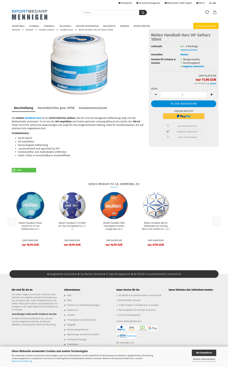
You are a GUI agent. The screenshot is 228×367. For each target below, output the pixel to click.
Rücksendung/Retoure (78, 329)
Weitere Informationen (204, 359)
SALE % (200, 3)
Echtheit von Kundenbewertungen (83, 305)
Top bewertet (125, 3)
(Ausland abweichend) (189, 50)
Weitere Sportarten (87, 26)
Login (212, 3)
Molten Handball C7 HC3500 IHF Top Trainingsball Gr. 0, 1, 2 (72, 226)
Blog (69, 300)
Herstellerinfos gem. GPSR (56, 108)
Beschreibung (23, 108)
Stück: (154, 88)
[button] (215, 12)
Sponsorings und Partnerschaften (83, 334)
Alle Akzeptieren (204, 352)
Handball (49, 26)
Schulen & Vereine (206, 26)
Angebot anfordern (193, 66)
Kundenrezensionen (93, 108)
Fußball (34, 26)
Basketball (18, 26)
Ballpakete (109, 26)
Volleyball (65, 26)
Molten (184, 54)
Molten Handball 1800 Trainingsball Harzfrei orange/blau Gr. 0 (114, 226)
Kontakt (71, 315)
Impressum (72, 310)
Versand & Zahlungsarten (148, 3)
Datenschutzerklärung (22, 361)
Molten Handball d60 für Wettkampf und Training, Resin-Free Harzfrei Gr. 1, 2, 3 (156, 226)
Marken (124, 26)
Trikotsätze (72, 344)
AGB (69, 295)
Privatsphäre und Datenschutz (81, 320)
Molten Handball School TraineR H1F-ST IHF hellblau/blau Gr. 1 (30, 226)
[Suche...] (143, 12)
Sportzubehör (142, 26)
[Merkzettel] (207, 12)
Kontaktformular (44, 300)
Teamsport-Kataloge (77, 339)
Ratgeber (71, 324)
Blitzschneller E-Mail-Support (178, 3)
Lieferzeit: (156, 46)
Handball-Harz (33, 118)
